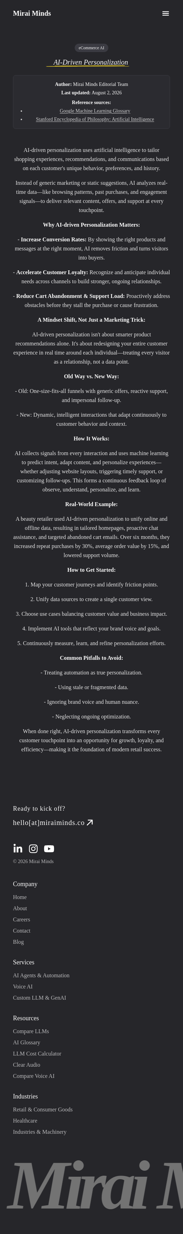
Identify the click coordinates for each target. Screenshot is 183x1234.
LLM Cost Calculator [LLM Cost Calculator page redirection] (37, 1054)
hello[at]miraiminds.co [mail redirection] (54, 822)
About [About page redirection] (20, 908)
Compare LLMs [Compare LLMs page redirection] (31, 1031)
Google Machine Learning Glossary (95, 111)
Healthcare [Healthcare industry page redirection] (25, 1121)
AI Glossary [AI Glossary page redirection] (26, 1042)
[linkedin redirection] (18, 849)
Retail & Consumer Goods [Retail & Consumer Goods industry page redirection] (43, 1109)
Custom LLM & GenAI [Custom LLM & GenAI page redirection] (39, 998)
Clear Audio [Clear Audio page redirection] (26, 1065)
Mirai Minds (32, 13)
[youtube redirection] (49, 849)
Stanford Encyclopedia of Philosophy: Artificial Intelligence (95, 119)
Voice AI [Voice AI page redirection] (23, 987)
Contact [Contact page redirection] (21, 931)
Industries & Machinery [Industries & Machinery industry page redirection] (40, 1132)
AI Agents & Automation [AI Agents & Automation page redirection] (41, 975)
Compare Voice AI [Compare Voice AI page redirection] (34, 1076)
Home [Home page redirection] (20, 897)
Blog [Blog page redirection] (18, 942)
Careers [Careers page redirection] (21, 919)
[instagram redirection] (33, 849)
